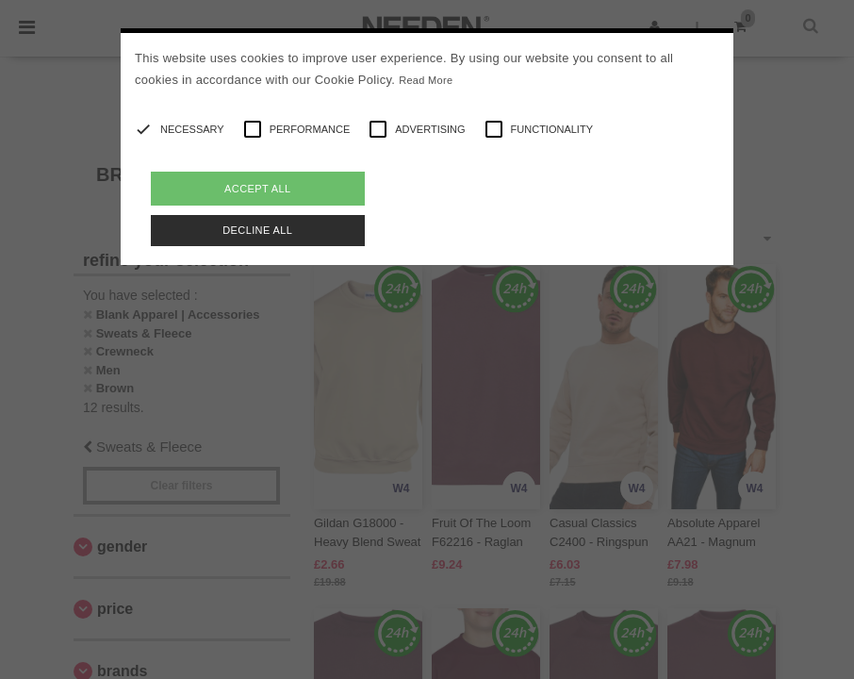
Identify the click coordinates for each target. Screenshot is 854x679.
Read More (425, 80)
